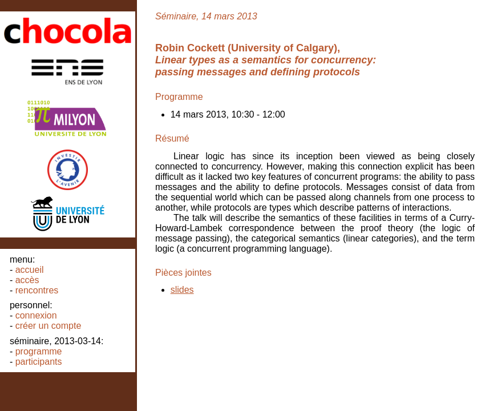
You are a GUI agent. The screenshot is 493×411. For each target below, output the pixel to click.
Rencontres (37, 290)
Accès (27, 280)
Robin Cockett (190, 48)
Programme (38, 351)
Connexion (36, 315)
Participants (38, 361)
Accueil (29, 270)
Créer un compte (48, 326)
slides (182, 290)
